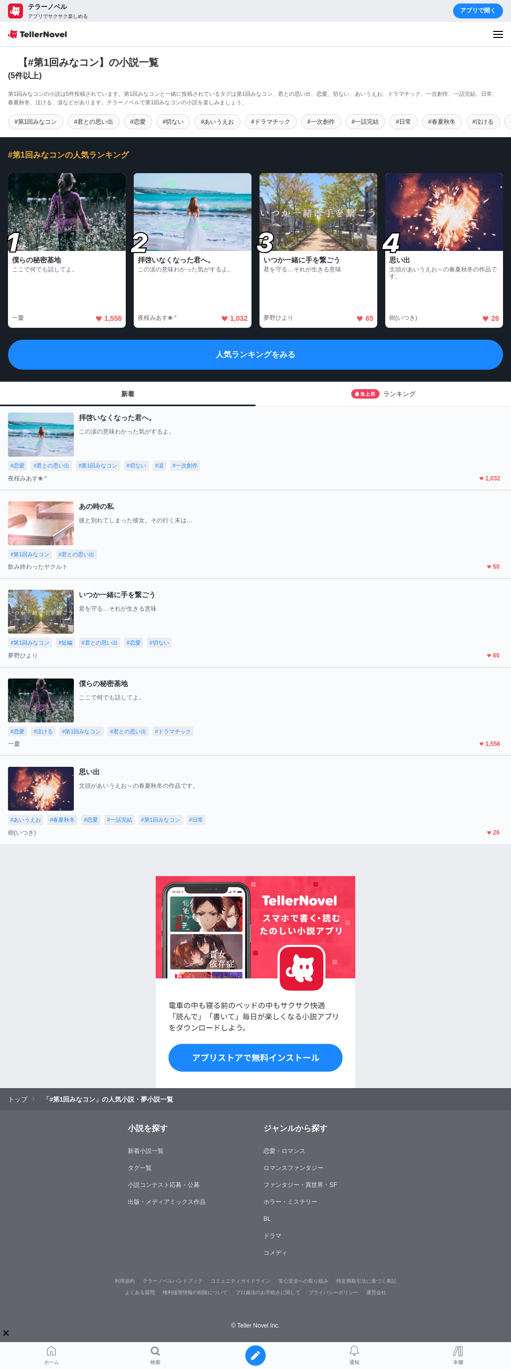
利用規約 (125, 1281)
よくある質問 (140, 1292)
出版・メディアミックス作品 (167, 1201)
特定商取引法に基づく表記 (366, 1281)
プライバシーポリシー (333, 1292)
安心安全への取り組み (303, 1281)
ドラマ (272, 1235)
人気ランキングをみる (255, 354)
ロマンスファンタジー (293, 1167)
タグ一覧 (140, 1167)
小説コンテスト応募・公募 (164, 1184)
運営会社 (376, 1292)
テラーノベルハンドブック (173, 1281)
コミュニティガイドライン (240, 1281)
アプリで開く (478, 10)
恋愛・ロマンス (284, 1150)
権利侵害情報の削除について (195, 1292)
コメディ (275, 1252)
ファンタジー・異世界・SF (300, 1184)
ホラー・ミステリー (290, 1201)
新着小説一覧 (146, 1150)
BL (267, 1218)
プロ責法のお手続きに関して (268, 1292)
